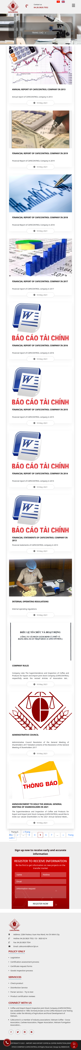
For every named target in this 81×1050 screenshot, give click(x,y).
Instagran (31, 1032)
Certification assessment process (25, 962)
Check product (17, 983)
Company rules (20, 665)
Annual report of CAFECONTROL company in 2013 (38, 89)
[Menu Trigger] (73, 5)
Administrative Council (25, 734)
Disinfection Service (19, 987)
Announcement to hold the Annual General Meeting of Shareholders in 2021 (37, 805)
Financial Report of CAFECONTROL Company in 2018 (40, 217)
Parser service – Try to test (22, 992)
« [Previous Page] (17, 835)
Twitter (17, 1032)
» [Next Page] (63, 835)
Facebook (11, 1032)
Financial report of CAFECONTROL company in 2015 (40, 409)
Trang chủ (37, 32)
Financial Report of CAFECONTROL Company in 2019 (40, 153)
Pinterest (24, 1032)
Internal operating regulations (30, 601)
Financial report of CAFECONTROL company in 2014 (40, 473)
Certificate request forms (21, 966)
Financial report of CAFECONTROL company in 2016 (40, 345)
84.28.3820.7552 (41, 7)
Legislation (15, 957)
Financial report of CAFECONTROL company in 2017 (40, 281)
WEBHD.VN (65, 1047)
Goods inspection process (22, 970)
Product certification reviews (23, 996)
